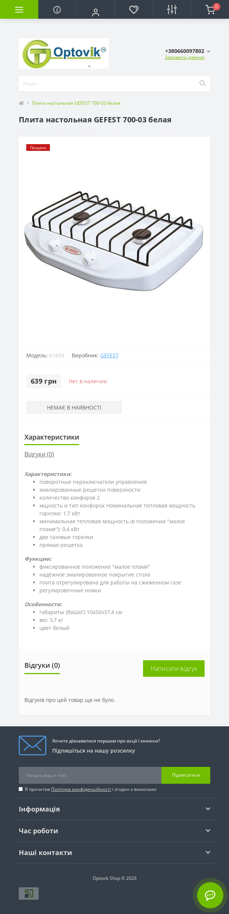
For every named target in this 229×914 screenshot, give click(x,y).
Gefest (109, 355)
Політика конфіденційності (81, 789)
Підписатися (186, 775)
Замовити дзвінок (185, 57)
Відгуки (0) (39, 454)
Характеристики (51, 436)
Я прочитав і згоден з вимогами (91, 789)
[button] (95, 12)
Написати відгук (174, 668)
